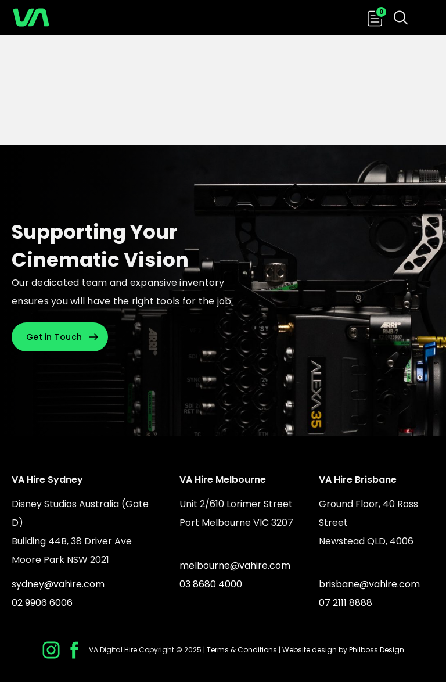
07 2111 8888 (345, 602)
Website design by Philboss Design (343, 650)
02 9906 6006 (42, 602)
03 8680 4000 (210, 584)
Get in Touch (54, 337)
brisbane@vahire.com (369, 584)
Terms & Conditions (242, 650)
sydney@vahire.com (58, 584)
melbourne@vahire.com (234, 565)
